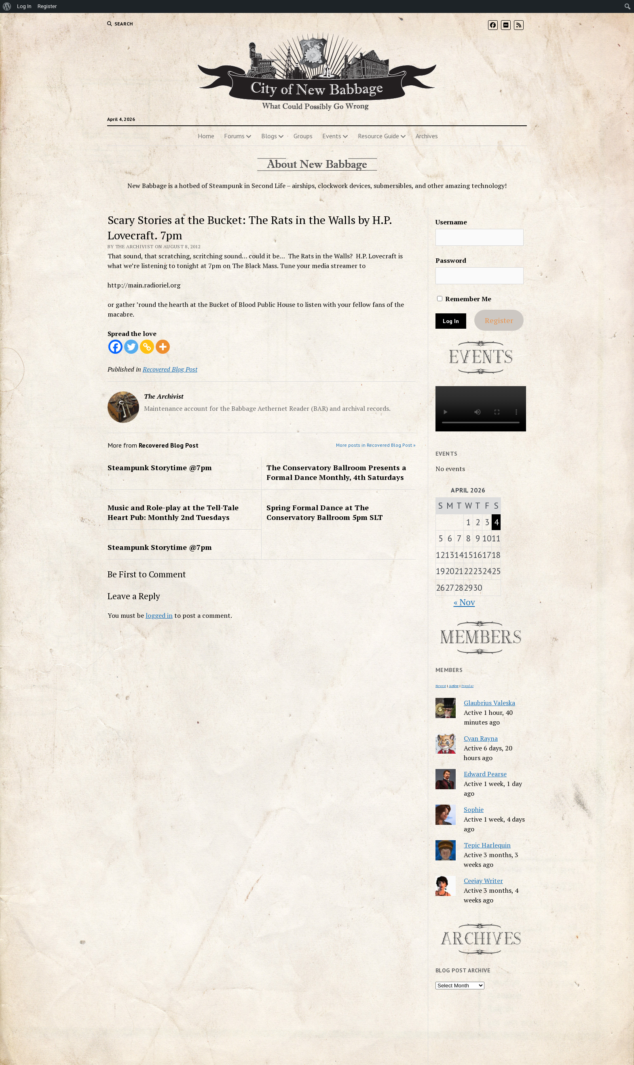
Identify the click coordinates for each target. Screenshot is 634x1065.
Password (450, 260)
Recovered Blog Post (170, 369)
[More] (163, 347)
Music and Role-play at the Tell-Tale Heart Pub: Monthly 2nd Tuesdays (173, 512)
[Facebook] (115, 347)
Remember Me (464, 298)
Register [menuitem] (47, 6)
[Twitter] (131, 347)
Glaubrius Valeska (489, 702)
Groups (303, 136)
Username (451, 222)
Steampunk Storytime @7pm (160, 467)
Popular (467, 686)
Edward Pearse (485, 773)
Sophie (474, 809)
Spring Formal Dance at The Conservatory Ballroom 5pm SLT (324, 512)
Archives (427, 136)
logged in (159, 615)
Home (206, 136)
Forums (234, 136)
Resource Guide (378, 136)
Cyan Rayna (481, 738)
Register (499, 320)
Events (331, 136)
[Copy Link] (147, 347)
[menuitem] (7, 6)
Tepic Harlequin (487, 845)
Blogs (269, 136)
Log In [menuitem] (24, 6)
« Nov (464, 602)
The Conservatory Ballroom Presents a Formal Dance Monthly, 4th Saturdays (336, 472)
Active (454, 686)
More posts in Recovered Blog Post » (376, 445)
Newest (440, 686)
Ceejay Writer (483, 880)
